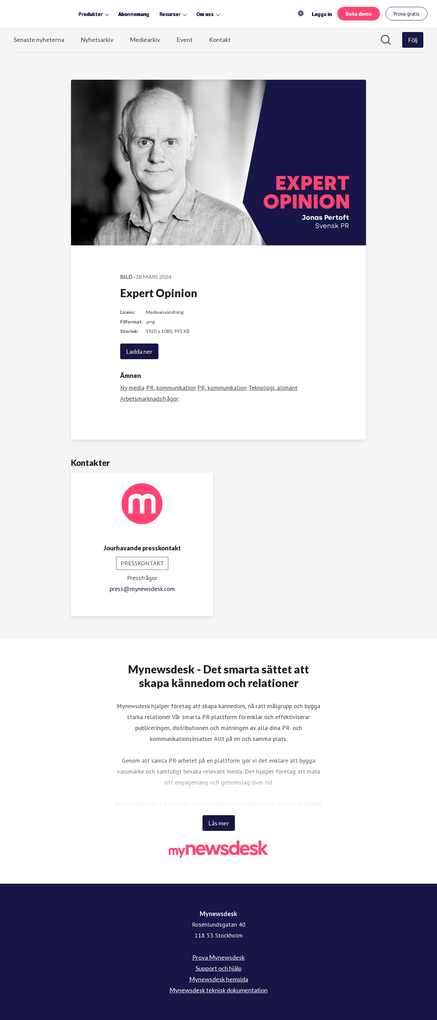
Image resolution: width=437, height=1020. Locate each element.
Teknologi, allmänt (273, 388)
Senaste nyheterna (39, 39)
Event (185, 39)
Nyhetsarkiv (97, 39)
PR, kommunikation (171, 388)
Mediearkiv (145, 39)
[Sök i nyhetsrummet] (385, 39)
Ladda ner (139, 351)
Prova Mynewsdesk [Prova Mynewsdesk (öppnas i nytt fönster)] (218, 957)
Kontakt (220, 39)
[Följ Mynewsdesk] (412, 40)
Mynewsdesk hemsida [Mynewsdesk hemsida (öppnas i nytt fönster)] (218, 979)
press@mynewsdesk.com (142, 589)
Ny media (132, 388)
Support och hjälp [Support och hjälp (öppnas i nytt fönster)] (219, 968)
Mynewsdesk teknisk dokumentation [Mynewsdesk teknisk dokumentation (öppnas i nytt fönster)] (218, 990)
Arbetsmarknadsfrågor (149, 398)
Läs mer (218, 823)
